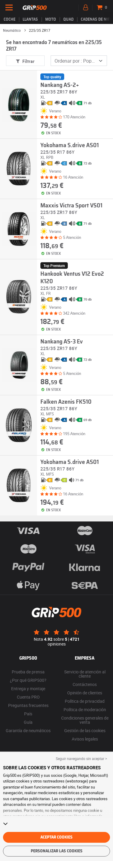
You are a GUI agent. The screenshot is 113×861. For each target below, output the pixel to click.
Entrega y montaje (28, 688)
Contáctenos (85, 684)
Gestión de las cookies (84, 730)
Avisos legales (85, 739)
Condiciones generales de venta (84, 720)
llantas (30, 19)
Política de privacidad (85, 701)
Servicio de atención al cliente (84, 674)
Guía (28, 722)
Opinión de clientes (84, 693)
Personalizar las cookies (57, 851)
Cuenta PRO (28, 697)
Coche (9, 19)
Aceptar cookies (56, 837)
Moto (50, 19)
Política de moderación (85, 709)
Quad (68, 19)
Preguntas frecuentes (28, 705)
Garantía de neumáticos (28, 730)
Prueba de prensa (28, 672)
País (28, 714)
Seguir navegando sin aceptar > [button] (81, 758)
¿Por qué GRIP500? (28, 680)
